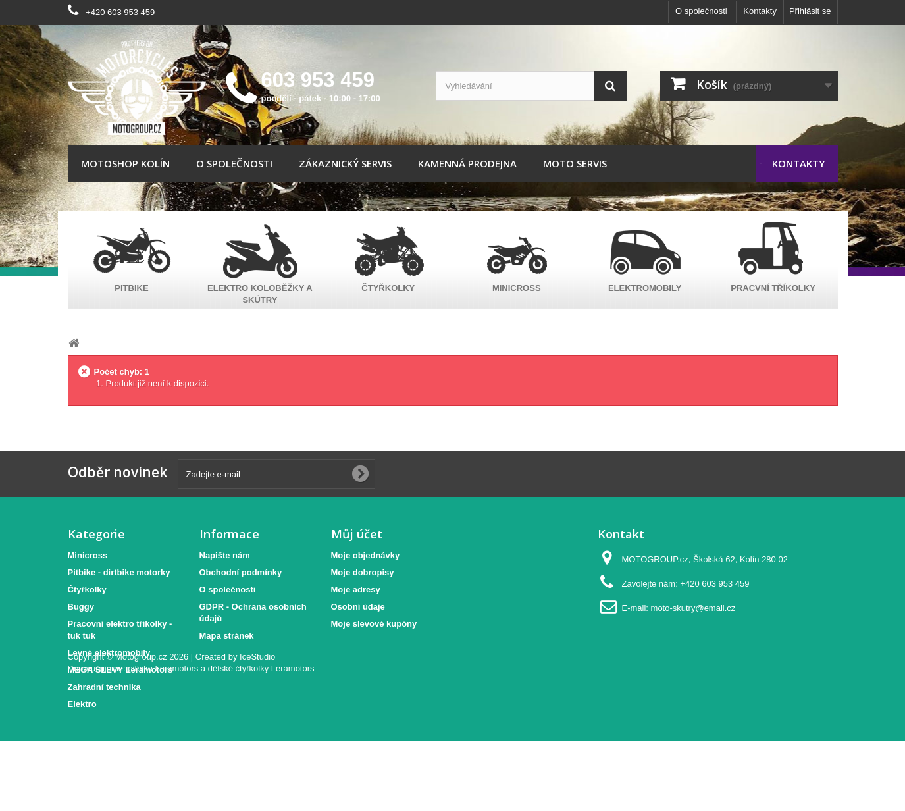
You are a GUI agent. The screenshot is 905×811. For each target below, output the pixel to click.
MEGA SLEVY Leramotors (120, 670)
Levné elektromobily (109, 653)
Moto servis (575, 163)
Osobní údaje (358, 607)
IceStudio (257, 727)
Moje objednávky (365, 555)
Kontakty (760, 11)
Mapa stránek (226, 636)
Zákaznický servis (345, 163)
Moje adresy (355, 589)
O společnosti (701, 11)
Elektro (82, 704)
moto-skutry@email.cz (693, 608)
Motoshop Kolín (125, 163)
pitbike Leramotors (163, 739)
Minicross (88, 555)
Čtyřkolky (87, 589)
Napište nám (224, 555)
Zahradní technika (104, 687)
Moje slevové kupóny (374, 624)
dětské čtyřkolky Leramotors (261, 739)
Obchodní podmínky (240, 572)
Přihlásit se (810, 11)
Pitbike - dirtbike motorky (119, 572)
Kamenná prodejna (467, 163)
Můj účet (356, 534)
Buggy (81, 607)
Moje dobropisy (362, 572)
